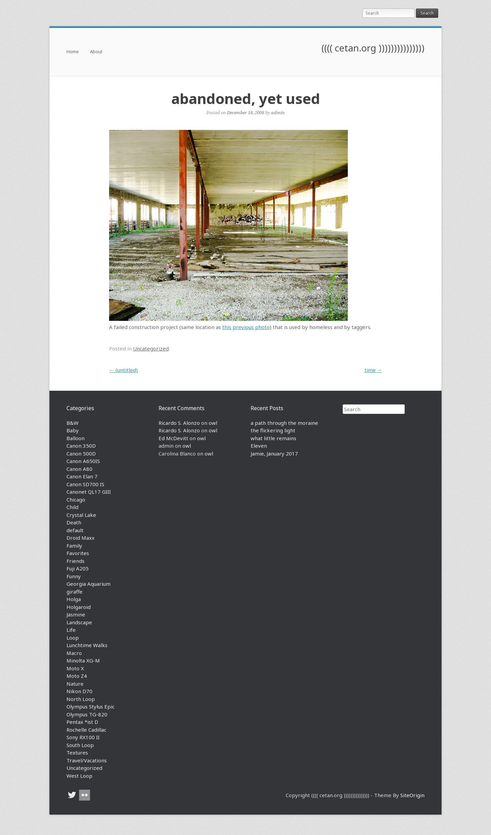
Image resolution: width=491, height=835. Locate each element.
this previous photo (246, 327)
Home (72, 52)
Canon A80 (79, 468)
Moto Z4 (76, 675)
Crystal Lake (81, 514)
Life (71, 629)
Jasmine (75, 614)
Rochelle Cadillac (86, 729)
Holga (73, 599)
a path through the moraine (284, 422)
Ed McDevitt (173, 438)
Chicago (75, 499)
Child (72, 507)
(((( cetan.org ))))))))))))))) (373, 48)
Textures (77, 752)
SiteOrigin (412, 795)
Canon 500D (81, 453)
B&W (72, 422)
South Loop (80, 745)
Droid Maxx (80, 537)
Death (73, 522)
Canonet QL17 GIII (88, 491)
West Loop (79, 775)
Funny (73, 576)
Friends (75, 560)
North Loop (80, 699)
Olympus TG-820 (86, 714)
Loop (72, 637)
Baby (72, 430)
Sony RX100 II (83, 737)
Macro (74, 653)
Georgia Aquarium (88, 583)
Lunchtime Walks (86, 645)
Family (74, 545)
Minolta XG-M (83, 660)
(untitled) (123, 370)
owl (213, 422)
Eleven (259, 445)
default (75, 530)
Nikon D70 (79, 691)
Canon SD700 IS (85, 484)
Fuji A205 (77, 568)
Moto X (75, 668)
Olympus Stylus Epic (90, 706)
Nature (75, 683)
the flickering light (273, 430)
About (96, 52)
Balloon (75, 438)
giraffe (74, 591)
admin (278, 112)
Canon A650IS (83, 461)
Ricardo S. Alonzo (179, 422)
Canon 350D (81, 445)
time (373, 370)
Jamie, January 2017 (274, 453)
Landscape (79, 622)
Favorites (77, 553)
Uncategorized (151, 348)
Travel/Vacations (86, 760)
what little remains (273, 438)
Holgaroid (78, 606)
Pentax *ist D (82, 721)
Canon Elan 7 (82, 476)
